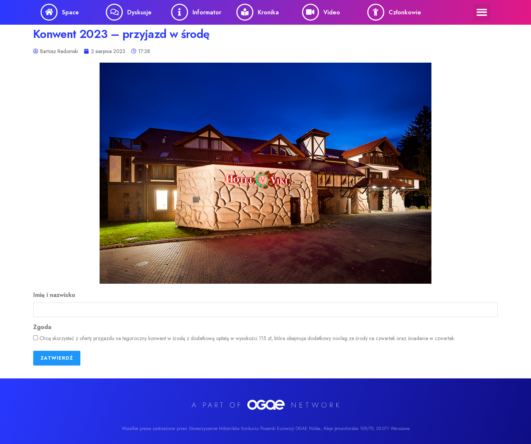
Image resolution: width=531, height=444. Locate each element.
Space (70, 12)
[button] (481, 12)
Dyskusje (139, 12)
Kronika (268, 12)
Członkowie (405, 12)
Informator (206, 12)
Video (331, 12)
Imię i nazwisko (54, 295)
